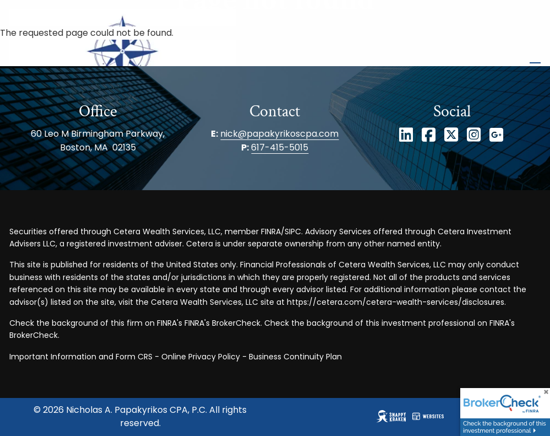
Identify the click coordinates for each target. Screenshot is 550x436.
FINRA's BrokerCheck (222, 323)
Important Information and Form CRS (81, 356)
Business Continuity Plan (295, 356)
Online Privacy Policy (200, 356)
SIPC (293, 231)
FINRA (271, 231)
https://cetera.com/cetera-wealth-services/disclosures (395, 302)
